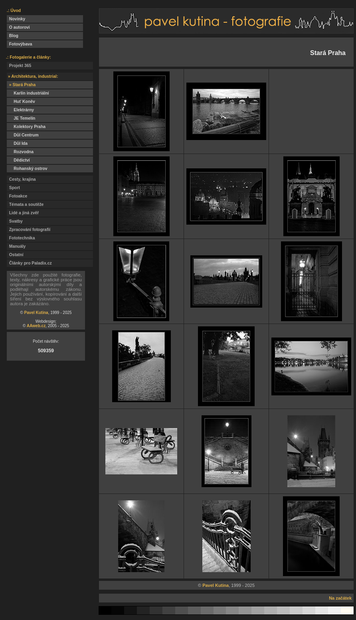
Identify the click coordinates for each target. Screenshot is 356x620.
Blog (12, 36)
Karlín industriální (28, 93)
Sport (13, 188)
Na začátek (340, 598)
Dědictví (18, 160)
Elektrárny (20, 110)
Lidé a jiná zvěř (23, 213)
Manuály (16, 246)
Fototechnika (21, 238)
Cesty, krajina (21, 179)
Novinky (16, 19)
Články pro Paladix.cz (29, 263)
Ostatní (15, 255)
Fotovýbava (19, 44)
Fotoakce (17, 196)
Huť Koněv (21, 101)
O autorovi (18, 27)
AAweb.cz (36, 326)
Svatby (15, 221)
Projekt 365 (19, 65)
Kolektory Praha (26, 126)
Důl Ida (17, 143)
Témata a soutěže (25, 204)
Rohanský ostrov (27, 168)
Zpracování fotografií (28, 229)
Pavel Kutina (36, 312)
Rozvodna (20, 152)
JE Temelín (21, 118)
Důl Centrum (23, 135)
